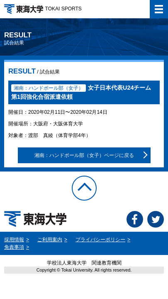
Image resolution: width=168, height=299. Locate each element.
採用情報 (14, 240)
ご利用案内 (49, 240)
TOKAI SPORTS (43, 9)
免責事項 (14, 247)
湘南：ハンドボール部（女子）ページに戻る (84, 155)
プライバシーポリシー (100, 240)
